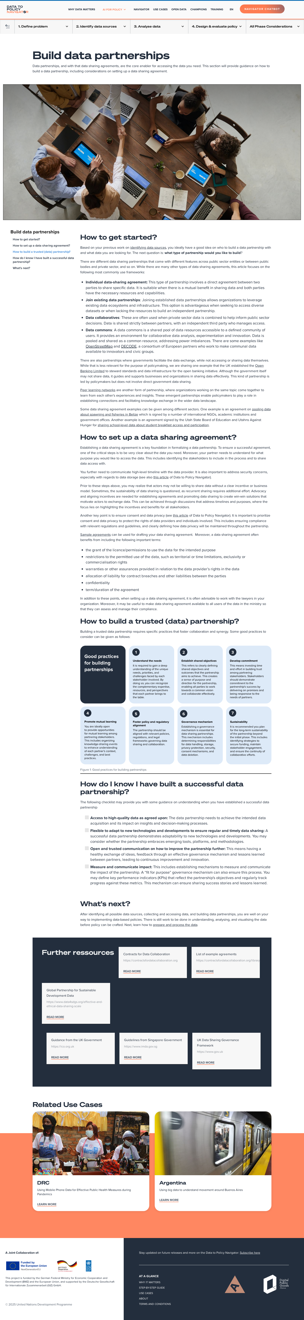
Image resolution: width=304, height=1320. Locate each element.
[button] (114, 9)
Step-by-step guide (152, 1288)
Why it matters (149, 1282)
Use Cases (146, 1293)
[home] (17, 9)
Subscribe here (250, 1252)
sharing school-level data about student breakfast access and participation (153, 425)
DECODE (128, 346)
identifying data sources (148, 247)
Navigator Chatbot (262, 9)
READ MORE (132, 971)
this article (161, 477)
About (143, 1298)
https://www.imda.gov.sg (140, 1046)
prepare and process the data (175, 924)
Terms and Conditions (155, 1304)
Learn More (46, 1204)
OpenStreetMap (99, 346)
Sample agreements (95, 534)
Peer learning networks (97, 389)
